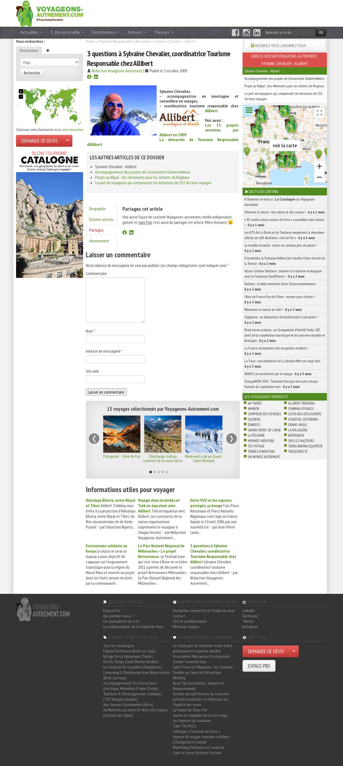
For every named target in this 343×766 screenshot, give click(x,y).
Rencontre (143, 41)
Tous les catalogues (118, 645)
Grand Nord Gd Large (264, 430)
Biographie (97, 208)
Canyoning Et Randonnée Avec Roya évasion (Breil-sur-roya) (136, 675)
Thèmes (163, 32)
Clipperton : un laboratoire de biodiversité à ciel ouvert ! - (281, 320)
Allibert (211, 110)
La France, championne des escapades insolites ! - (277, 351)
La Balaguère (298, 430)
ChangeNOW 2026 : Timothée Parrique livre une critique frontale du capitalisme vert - (281, 384)
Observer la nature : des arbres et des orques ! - (284, 212)
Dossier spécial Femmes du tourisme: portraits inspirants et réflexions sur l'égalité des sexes (201, 699)
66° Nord (255, 403)
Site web (92, 371)
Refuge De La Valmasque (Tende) (128, 656)
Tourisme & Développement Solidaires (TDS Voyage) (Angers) (132, 696)
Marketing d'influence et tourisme (199, 747)
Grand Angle (297, 424)
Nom (90, 331)
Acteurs (137, 32)
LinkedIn (249, 610)
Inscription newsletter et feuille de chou (204, 610)
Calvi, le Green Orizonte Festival (197, 752)
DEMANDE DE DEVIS (39, 140)
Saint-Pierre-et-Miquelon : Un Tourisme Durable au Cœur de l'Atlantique (203, 669)
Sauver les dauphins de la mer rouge (200, 715)
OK (321, 32)
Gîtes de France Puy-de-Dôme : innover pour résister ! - (280, 299)
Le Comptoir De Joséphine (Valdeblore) (132, 667)
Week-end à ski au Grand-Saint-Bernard (204, 458)
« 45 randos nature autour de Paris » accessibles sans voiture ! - (284, 222)
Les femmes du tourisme (192, 720)
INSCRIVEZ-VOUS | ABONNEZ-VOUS (280, 45)
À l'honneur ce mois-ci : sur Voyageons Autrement (279, 202)
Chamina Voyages (300, 408)
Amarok (253, 408)
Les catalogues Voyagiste (266, 396)
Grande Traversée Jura (189, 661)
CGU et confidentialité (190, 621)
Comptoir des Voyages (264, 414)
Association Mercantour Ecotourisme (201, 656)
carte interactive (72, 129)
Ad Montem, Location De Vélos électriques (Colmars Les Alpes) (135, 712)
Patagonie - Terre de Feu (121, 456)
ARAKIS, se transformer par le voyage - (278, 373)
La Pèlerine (256, 435)
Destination (29, 50)
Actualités (31, 32)
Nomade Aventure (261, 440)
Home (90, 41)
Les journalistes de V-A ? (121, 621)
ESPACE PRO (259, 665)
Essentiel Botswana (303, 419)
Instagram (250, 626)
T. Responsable (67, 32)
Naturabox (296, 435)
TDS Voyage (256, 446)
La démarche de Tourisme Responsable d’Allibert (162, 142)
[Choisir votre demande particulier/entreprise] (67, 141)
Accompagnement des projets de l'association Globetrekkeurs (143, 172)
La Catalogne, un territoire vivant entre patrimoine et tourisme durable (202, 648)
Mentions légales (186, 626)
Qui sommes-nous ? (118, 615)
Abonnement (99, 240)
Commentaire (96, 273)
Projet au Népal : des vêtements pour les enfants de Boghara (142, 177)
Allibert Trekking (301, 403)
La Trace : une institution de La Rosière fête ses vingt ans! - (283, 364)
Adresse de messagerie (104, 351)
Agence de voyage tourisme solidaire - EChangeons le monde (202, 739)
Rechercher (32, 73)
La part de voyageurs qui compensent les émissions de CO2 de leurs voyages (153, 182)
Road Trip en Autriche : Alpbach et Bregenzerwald (198, 685)
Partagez (96, 230)
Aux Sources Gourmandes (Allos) (128, 704)
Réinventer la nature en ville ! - (273, 309)
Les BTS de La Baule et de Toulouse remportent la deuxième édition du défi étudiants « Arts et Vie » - (284, 235)
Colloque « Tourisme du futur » (196, 731)
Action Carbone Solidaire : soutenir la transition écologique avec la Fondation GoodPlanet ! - (283, 274)
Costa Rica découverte (304, 414)
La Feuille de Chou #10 (190, 709)
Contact (179, 615)
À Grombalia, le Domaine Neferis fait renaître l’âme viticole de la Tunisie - (284, 261)
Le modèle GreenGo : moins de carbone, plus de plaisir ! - (281, 248)
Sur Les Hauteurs (301, 440)
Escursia (254, 419)
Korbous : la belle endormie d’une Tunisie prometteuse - (280, 286)
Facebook (250, 615)
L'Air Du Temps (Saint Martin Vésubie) (131, 661)
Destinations (106, 32)
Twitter (248, 621)
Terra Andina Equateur (305, 446)
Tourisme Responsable (115, 41)
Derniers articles (101, 219)
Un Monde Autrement (264, 456)
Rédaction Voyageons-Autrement (117, 70)
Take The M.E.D (184, 726)
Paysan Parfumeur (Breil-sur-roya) (129, 651)
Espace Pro (111, 610)
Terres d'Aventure (261, 451)
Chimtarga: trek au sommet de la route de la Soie (162, 460)
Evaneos (254, 424)
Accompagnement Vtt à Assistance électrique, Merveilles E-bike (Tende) (130, 685)
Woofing (179, 677)
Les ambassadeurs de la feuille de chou (133, 626)
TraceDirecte (298, 451)
